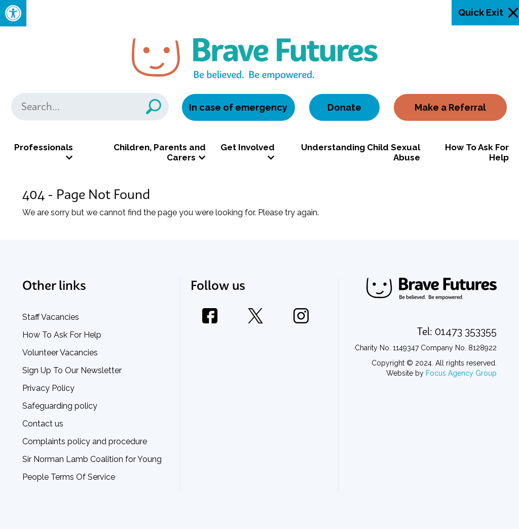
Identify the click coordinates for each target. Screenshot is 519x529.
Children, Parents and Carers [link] (160, 152)
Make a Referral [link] (450, 107)
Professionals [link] (43, 147)
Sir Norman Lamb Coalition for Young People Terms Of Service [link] (92, 468)
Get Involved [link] (247, 147)
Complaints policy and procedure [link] (84, 441)
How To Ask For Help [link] (477, 152)
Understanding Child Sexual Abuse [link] (360, 152)
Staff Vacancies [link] (50, 317)
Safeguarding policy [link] (59, 406)
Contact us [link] (42, 423)
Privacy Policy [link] (48, 388)
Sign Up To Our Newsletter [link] (72, 370)
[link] (13, 13)
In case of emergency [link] (238, 107)
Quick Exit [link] (480, 12)
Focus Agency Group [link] (461, 373)
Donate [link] (344, 107)
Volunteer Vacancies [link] (60, 352)
